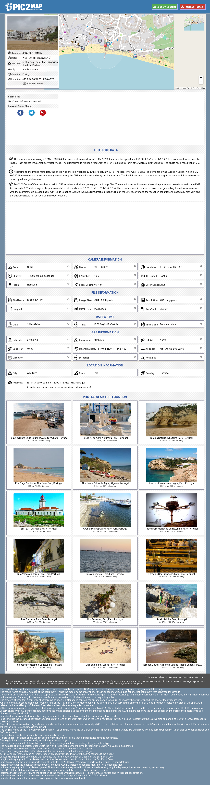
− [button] (201, 82)
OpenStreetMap (199, 88)
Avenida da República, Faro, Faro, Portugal (105, 528)
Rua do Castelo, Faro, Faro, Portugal (105, 574)
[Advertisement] (130, 118)
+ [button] (201, 78)
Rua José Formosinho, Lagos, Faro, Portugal (39, 664)
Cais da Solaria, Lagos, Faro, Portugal (105, 664)
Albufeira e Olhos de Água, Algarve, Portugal (105, 483)
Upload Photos (194, 7)
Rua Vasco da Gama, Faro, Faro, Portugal (38, 574)
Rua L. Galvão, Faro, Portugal (172, 619)
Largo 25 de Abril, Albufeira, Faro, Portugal (105, 438)
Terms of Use (175, 677)
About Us (163, 677)
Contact (201, 677)
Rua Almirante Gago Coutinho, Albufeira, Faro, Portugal (39, 438)
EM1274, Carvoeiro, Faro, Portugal (39, 528)
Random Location (167, 7)
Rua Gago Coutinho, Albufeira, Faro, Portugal (39, 483)
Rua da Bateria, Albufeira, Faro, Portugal (171, 438)
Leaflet (178, 88)
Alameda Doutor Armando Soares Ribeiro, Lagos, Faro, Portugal (175, 664)
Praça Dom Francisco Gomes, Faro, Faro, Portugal (172, 528)
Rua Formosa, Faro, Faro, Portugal (39, 619)
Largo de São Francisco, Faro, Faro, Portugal (172, 574)
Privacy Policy (189, 677)
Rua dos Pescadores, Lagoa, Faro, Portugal (171, 483)
